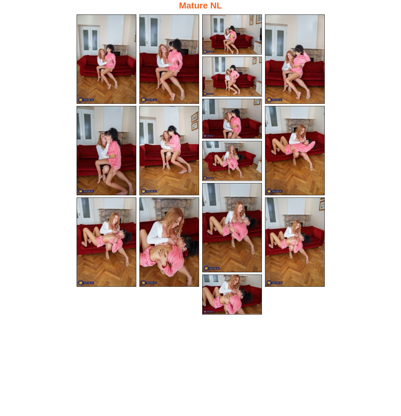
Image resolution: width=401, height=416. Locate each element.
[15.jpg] (232, 295)
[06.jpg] (232, 119)
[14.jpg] (295, 242)
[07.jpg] (106, 150)
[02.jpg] (169, 59)
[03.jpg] (232, 34)
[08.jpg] (169, 150)
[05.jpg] (232, 77)
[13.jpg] (169, 242)
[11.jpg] (232, 227)
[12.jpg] (106, 242)
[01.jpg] (106, 59)
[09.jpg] (295, 150)
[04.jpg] (295, 59)
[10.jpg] (232, 161)
